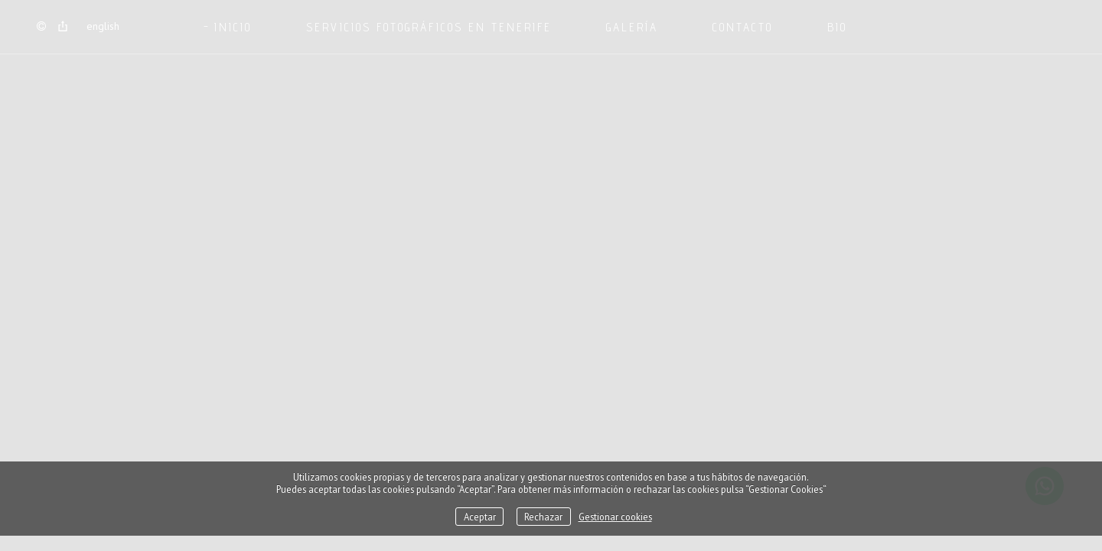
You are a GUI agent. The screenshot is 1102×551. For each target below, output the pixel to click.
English (102, 26)
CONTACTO (742, 27)
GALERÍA (632, 27)
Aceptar (480, 516)
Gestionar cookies (615, 516)
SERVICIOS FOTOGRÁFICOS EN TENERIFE (429, 27)
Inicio (233, 27)
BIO (837, 27)
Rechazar (543, 516)
